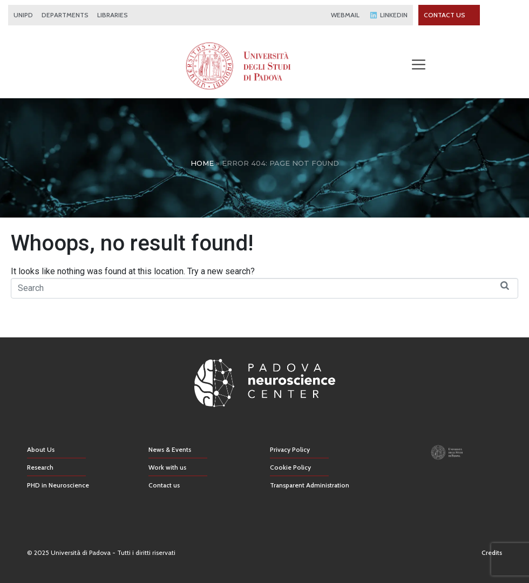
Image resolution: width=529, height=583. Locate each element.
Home (202, 163)
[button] (418, 65)
